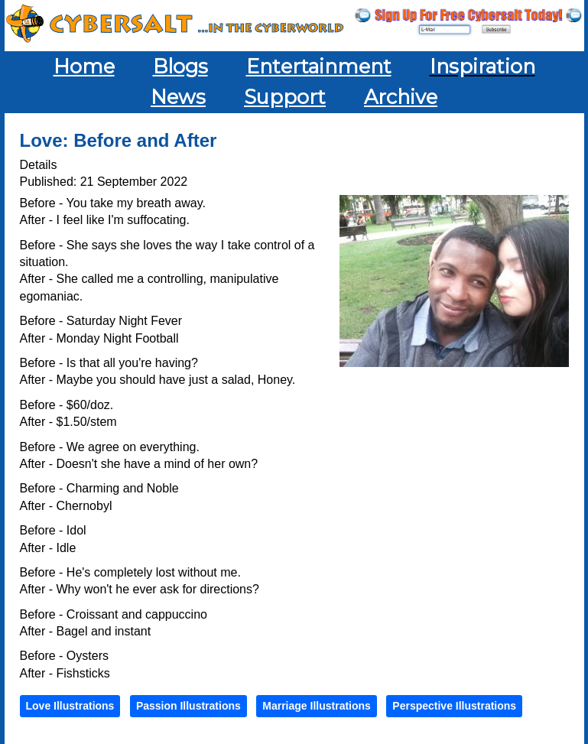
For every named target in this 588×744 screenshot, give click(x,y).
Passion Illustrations (188, 706)
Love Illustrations (70, 706)
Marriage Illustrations (316, 706)
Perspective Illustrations (454, 706)
